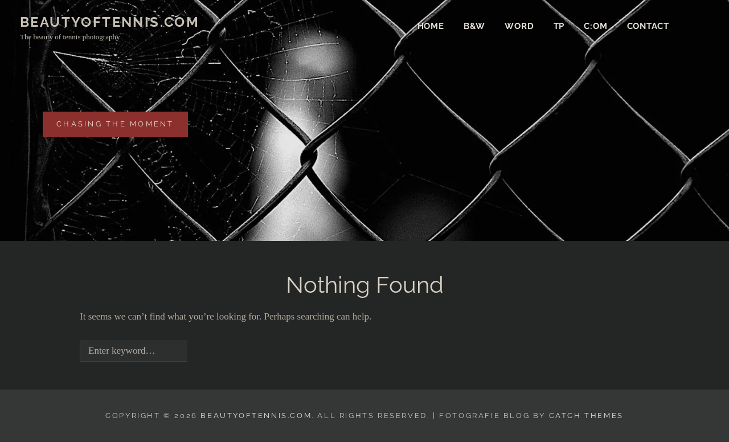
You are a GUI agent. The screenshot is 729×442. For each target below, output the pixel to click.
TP (559, 26)
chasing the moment (115, 123)
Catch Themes (586, 415)
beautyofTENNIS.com (109, 22)
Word (519, 26)
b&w (474, 26)
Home (430, 26)
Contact (648, 26)
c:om (595, 26)
